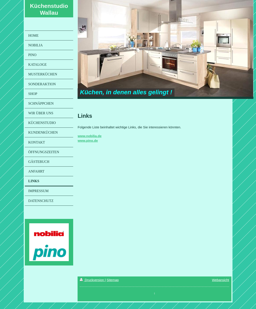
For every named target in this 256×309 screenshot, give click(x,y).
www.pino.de (88, 140)
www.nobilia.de (90, 136)
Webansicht (220, 280)
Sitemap (113, 280)
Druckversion (92, 280)
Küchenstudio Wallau (49, 9)
